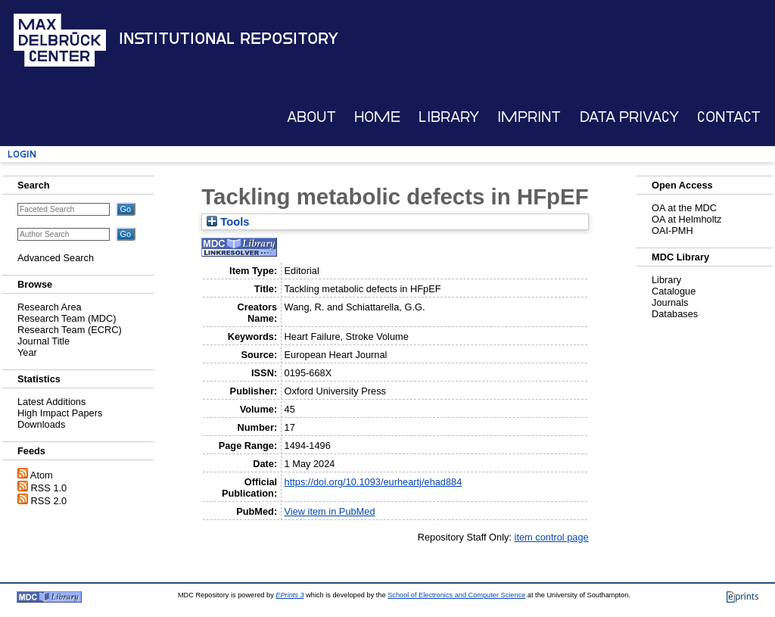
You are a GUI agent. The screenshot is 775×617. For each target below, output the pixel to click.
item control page (552, 537)
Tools (228, 222)
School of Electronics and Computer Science (456, 595)
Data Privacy (629, 117)
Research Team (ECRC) (69, 329)
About (311, 117)
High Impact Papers (59, 413)
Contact (729, 117)
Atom (41, 475)
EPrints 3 (289, 595)
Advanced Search (55, 257)
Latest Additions (51, 401)
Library (449, 117)
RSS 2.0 (49, 500)
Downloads (41, 424)
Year (27, 352)
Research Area (49, 307)
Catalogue (674, 291)
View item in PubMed (330, 511)
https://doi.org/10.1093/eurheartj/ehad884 (373, 482)
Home (377, 117)
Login (22, 154)
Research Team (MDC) (67, 318)
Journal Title (43, 341)
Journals (670, 302)
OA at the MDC (684, 207)
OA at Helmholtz (686, 219)
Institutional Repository (228, 38)
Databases (675, 313)
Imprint (529, 117)
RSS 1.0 (49, 488)
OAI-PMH (672, 230)
